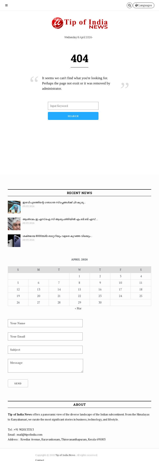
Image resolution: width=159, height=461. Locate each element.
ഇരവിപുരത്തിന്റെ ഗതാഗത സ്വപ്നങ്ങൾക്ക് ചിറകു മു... (54, 202)
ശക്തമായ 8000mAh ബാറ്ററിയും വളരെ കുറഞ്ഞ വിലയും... (57, 236)
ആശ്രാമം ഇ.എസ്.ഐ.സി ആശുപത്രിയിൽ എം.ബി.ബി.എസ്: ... (60, 219)
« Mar (78, 308)
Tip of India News (65, 455)
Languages (143, 5)
